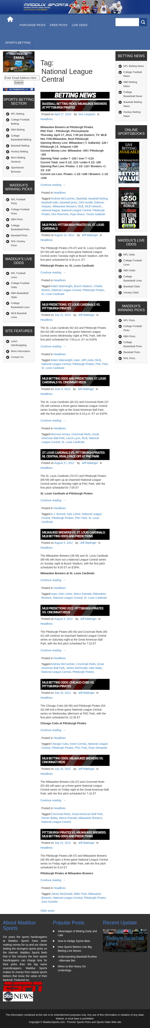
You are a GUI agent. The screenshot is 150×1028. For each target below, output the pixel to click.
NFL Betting (17, 113)
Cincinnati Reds (81, 434)
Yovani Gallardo (95, 214)
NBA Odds (129, 270)
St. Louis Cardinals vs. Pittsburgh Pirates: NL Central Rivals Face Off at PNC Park (73, 454)
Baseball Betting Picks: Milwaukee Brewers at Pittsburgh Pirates (74, 105)
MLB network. (93, 206)
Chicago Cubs (59, 743)
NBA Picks (17, 219)
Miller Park (80, 893)
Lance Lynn (73, 438)
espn (77, 360)
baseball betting (98, 198)
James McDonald (76, 667)
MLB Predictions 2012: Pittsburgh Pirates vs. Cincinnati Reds (72, 610)
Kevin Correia (78, 743)
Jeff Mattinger (90, 235)
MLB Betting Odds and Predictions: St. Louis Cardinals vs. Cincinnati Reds (74, 380)
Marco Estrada (82, 593)
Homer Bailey (49, 818)
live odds (80, 25)
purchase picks (33, 25)
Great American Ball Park (87, 814)
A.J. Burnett (58, 514)
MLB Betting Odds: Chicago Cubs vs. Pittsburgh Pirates (68, 684)
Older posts (47, 910)
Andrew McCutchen (63, 198)
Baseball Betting (20, 145)
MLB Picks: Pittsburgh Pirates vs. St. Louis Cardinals (73, 226)
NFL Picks (129, 320)
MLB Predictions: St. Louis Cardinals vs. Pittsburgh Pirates (71, 306)
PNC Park (102, 364)
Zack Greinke (49, 901)
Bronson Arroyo (60, 434)
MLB (81, 206)
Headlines (46, 119)
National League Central (76, 210)
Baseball (81, 198)
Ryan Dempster (97, 747)
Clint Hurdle (86, 202)
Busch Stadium (83, 286)
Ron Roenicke (60, 214)
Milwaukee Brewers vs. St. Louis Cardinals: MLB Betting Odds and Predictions (73, 534)
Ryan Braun (77, 214)
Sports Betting (18, 42)
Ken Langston (87, 114)
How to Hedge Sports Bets (74, 941)
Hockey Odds (131, 292)
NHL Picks (129, 358)
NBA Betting (18, 129)
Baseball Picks (19, 235)
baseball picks (68, 202)
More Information (20, 351)
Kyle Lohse (73, 514)
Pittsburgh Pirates (93, 290)
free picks (58, 25)
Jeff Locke (87, 360)
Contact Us (17, 357)
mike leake (95, 667)
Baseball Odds (131, 286)
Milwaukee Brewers (64, 206)
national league (50, 210)
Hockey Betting (19, 151)
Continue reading (53, 184)
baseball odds (49, 202)
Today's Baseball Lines (125, 941)
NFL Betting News (133, 66)
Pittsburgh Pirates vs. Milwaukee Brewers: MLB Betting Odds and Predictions (74, 834)
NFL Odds (129, 254)
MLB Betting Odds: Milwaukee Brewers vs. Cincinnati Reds (72, 760)
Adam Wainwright (61, 286)
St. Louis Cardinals (52, 294)
